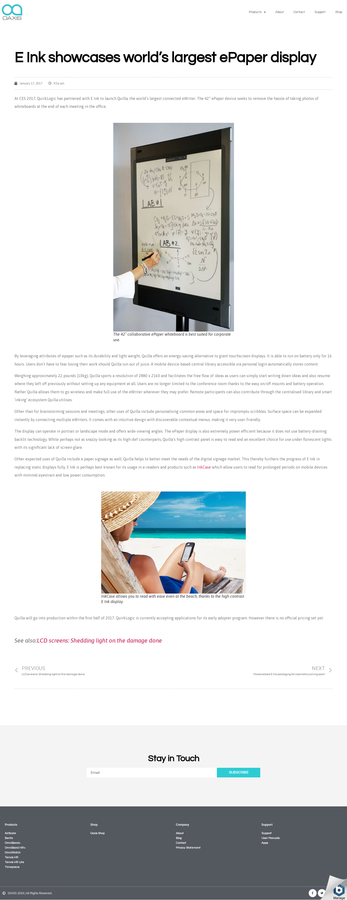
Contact (299, 12)
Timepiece (12, 867)
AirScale (10, 833)
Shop (338, 12)
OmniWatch (12, 852)
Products (257, 12)
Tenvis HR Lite (14, 862)
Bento (9, 838)
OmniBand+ (12, 843)
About (279, 12)
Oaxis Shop (97, 833)
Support (320, 12)
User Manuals (270, 838)
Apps (264, 843)
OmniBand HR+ (15, 847)
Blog (179, 838)
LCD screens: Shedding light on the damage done (99, 640)
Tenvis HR (11, 857)
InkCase (204, 467)
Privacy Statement (188, 847)
